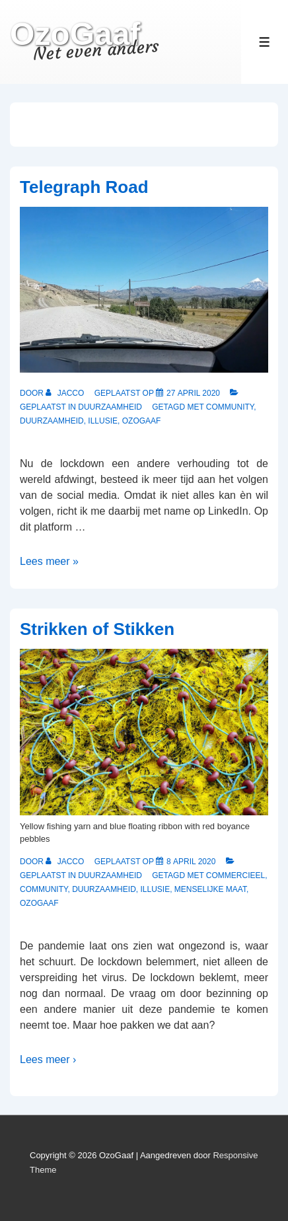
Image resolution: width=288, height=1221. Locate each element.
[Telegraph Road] (193, 393)
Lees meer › (48, 1059)
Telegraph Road (84, 187)
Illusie (103, 421)
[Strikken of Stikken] (190, 861)
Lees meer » (49, 561)
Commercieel (235, 875)
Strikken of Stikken (97, 629)
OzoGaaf (75, 34)
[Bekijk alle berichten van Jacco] (66, 393)
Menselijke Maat (210, 889)
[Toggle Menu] (264, 42)
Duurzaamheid (110, 407)
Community (230, 407)
